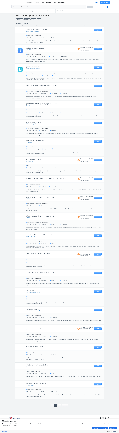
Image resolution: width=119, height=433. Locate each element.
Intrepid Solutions (30, 274)
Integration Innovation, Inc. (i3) (33, 292)
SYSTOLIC (28, 87)
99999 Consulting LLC (31, 124)
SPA (26, 329)
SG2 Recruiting (29, 142)
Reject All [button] (112, 428)
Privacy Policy (4, 431)
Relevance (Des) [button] (98, 25)
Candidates (29, 2)
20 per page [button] (83, 25)
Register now (104, 2)
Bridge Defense (29, 50)
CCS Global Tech (29, 161)
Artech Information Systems (32, 180)
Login (96, 2)
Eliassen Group (29, 366)
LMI (26, 255)
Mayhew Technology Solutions (33, 68)
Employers (37, 2)
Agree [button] (104, 428)
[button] (24, 11)
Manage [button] (96, 428)
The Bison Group (30, 385)
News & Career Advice (59, 2)
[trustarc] (114, 431)
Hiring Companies (46, 2)
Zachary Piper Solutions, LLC (32, 31)
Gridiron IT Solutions (30, 236)
